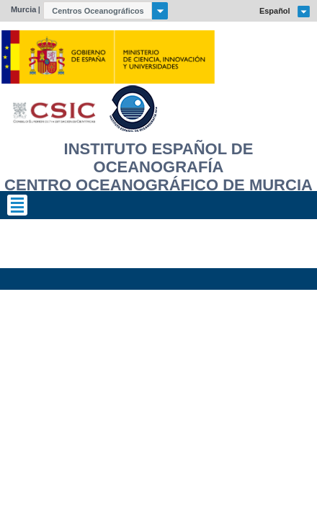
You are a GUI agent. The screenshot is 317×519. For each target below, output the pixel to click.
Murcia (23, 9)
